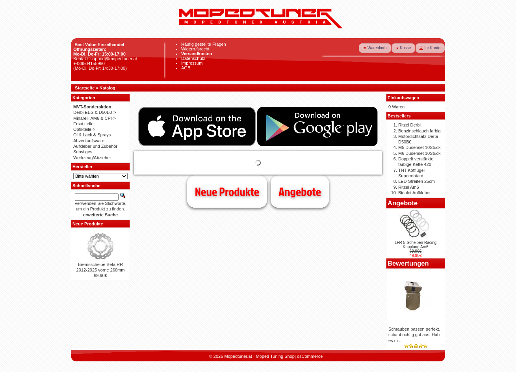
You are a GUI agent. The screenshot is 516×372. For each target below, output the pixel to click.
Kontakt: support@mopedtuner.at (105, 58)
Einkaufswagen (403, 97)
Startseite (85, 88)
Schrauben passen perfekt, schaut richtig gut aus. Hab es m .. (414, 335)
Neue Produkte (227, 191)
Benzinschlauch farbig (419, 130)
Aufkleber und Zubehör (95, 146)
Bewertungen (408, 263)
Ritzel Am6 (408, 187)
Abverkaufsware (88, 140)
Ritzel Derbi (409, 125)
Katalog (107, 88)
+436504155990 (89, 63)
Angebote (299, 191)
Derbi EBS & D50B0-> (94, 112)
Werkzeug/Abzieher (92, 157)
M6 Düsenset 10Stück (419, 153)
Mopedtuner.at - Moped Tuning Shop (259, 356)
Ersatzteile (83, 123)
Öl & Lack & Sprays (92, 134)
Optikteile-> (84, 129)
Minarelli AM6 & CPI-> (94, 118)
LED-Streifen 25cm (416, 181)
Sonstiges (82, 151)
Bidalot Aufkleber (414, 192)
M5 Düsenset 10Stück (419, 147)
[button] (375, 48)
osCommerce (310, 356)
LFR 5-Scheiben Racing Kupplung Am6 (415, 244)
